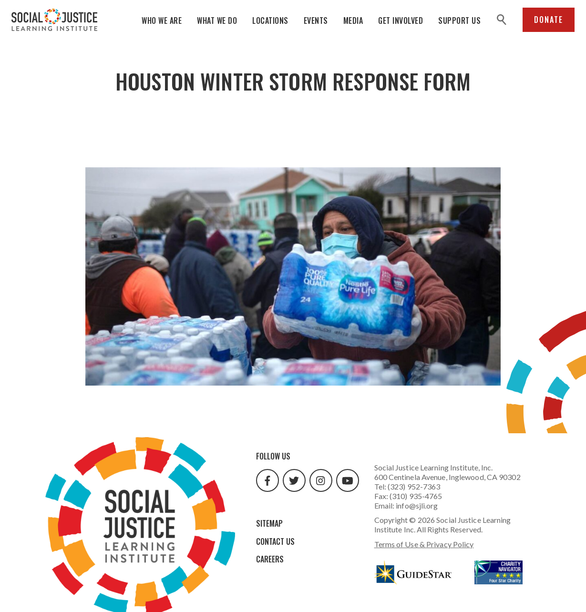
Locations (270, 20)
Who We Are (162, 20)
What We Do (217, 20)
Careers (270, 559)
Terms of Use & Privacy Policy (424, 544)
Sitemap (269, 523)
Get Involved (400, 20)
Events (316, 20)
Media (353, 20)
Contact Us (275, 541)
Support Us (459, 20)
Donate (548, 19)
